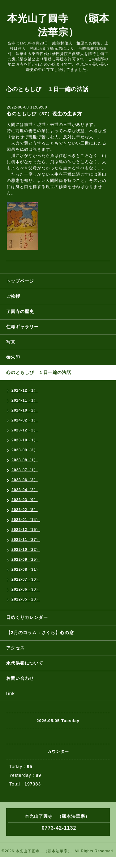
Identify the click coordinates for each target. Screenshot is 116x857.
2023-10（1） (24, 440)
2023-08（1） (24, 460)
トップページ (20, 281)
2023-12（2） (24, 430)
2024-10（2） (24, 410)
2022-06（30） (25, 589)
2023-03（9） (24, 500)
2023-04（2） (24, 490)
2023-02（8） (24, 510)
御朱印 (13, 357)
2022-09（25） (25, 559)
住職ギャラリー (24, 326)
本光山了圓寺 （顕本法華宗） (43, 851)
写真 (10, 341)
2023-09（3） (24, 450)
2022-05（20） (25, 599)
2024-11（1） (24, 400)
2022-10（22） (25, 549)
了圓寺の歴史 (20, 311)
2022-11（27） (25, 539)
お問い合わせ (20, 678)
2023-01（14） (25, 520)
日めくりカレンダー (27, 617)
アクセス (15, 647)
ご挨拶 (13, 296)
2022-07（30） (25, 579)
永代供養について (24, 663)
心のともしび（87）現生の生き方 (44, 113)
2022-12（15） (25, 530)
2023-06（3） (24, 480)
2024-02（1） (24, 420)
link (10, 693)
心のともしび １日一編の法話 (38, 372)
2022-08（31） (25, 569)
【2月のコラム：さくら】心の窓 (40, 632)
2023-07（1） (24, 470)
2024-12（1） (24, 390)
